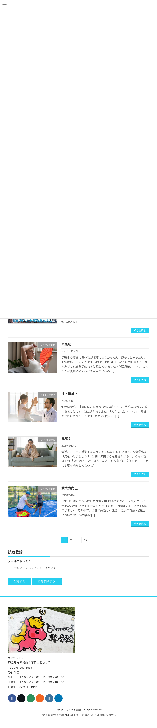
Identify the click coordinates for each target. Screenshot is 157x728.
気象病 (66, 344)
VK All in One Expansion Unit (102, 714)
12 (85, 540)
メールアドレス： (19, 561)
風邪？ (66, 438)
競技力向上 (69, 488)
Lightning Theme (77, 714)
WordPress (58, 714)
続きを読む (140, 330)
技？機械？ (69, 394)
